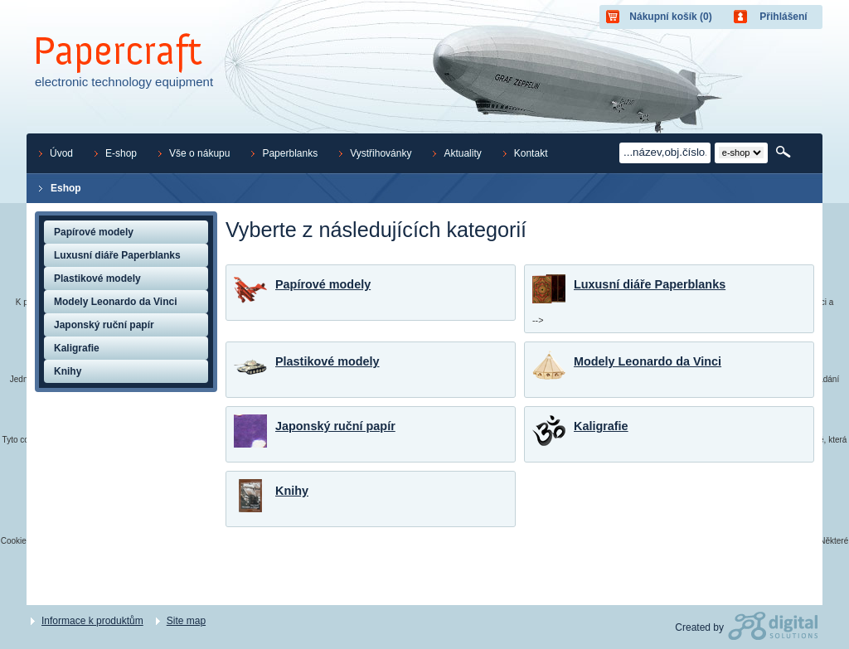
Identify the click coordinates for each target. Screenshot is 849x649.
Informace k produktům (92, 621)
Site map (186, 621)
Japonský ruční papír (335, 426)
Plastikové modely (327, 361)
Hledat (785, 152)
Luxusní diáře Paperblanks (649, 284)
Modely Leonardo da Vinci (647, 361)
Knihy (291, 490)
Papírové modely (323, 284)
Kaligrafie (601, 426)
